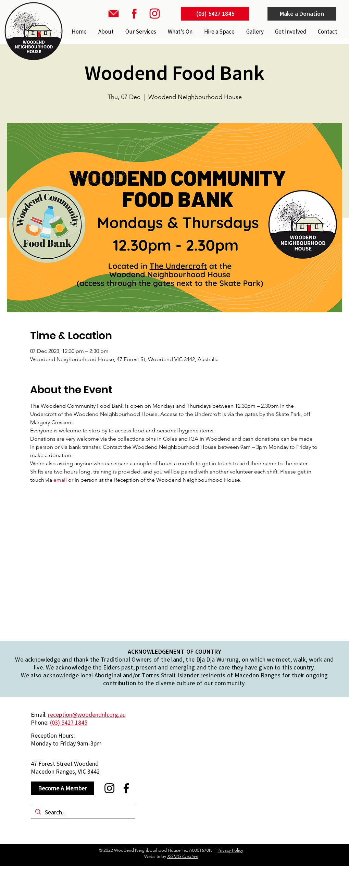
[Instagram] (109, 788)
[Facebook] (126, 788)
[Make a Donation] (301, 14)
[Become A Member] (62, 788)
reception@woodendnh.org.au (87, 714)
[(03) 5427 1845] (215, 14)
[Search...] (83, 812)
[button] (140, 31)
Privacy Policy (230, 850)
